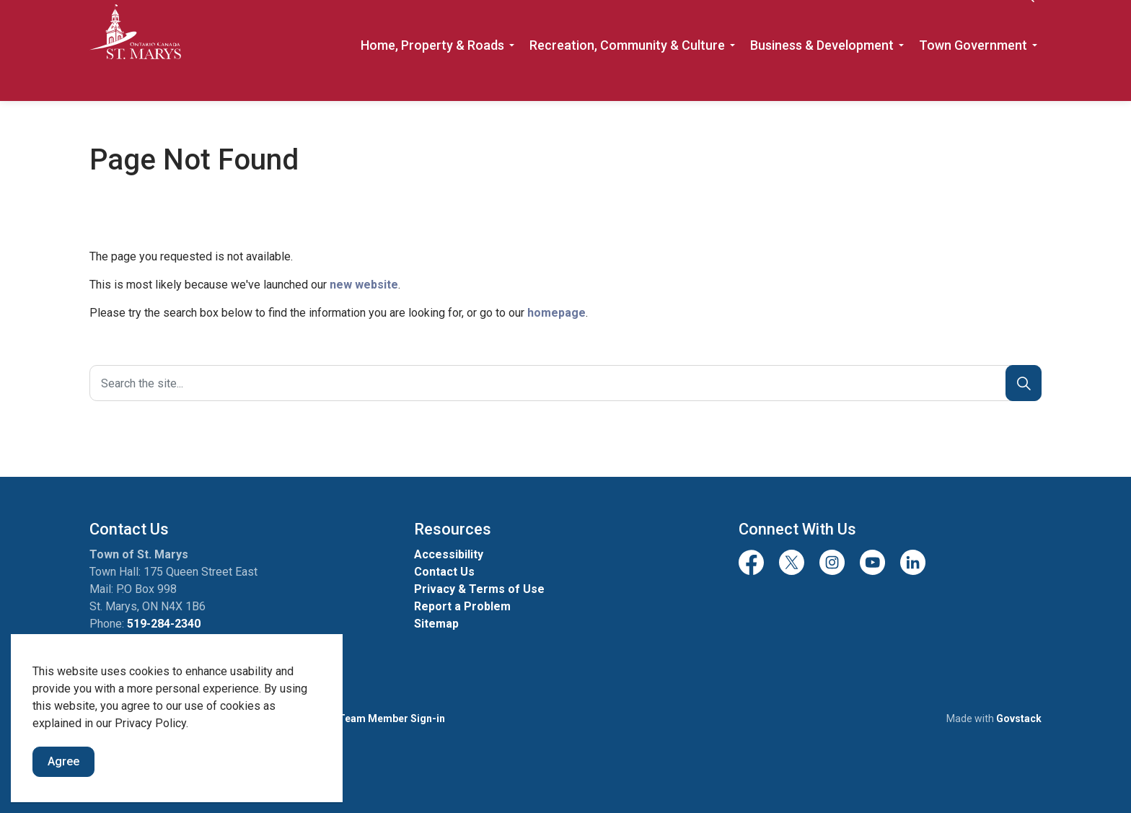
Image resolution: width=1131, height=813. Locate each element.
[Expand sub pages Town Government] (1034, 75)
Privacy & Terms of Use (479, 589)
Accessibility (448, 554)
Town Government (973, 75)
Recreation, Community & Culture (627, 75)
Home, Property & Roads (432, 75)
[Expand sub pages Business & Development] (901, 75)
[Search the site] (565, 383)
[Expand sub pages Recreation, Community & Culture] (732, 75)
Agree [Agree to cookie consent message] (63, 761)
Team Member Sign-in (391, 718)
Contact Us (972, 25)
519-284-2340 (164, 623)
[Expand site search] (1027, 25)
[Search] (1023, 383)
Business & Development (822, 75)
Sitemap (436, 623)
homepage (556, 313)
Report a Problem (462, 606)
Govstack (1019, 718)
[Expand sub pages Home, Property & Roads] (511, 75)
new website (364, 284)
